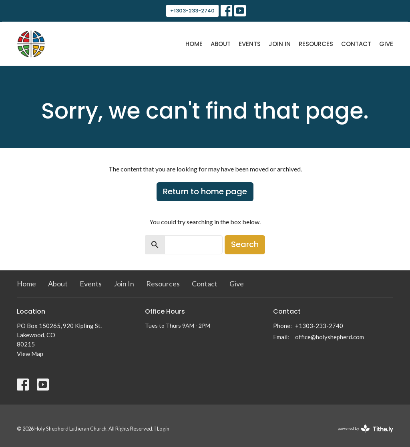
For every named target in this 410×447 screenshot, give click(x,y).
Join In (280, 44)
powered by (365, 429)
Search (245, 244)
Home (194, 44)
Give (386, 44)
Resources (316, 44)
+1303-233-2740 (192, 10)
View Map (30, 353)
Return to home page (205, 191)
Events (250, 44)
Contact (356, 44)
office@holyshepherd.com (329, 336)
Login (163, 428)
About (221, 44)
